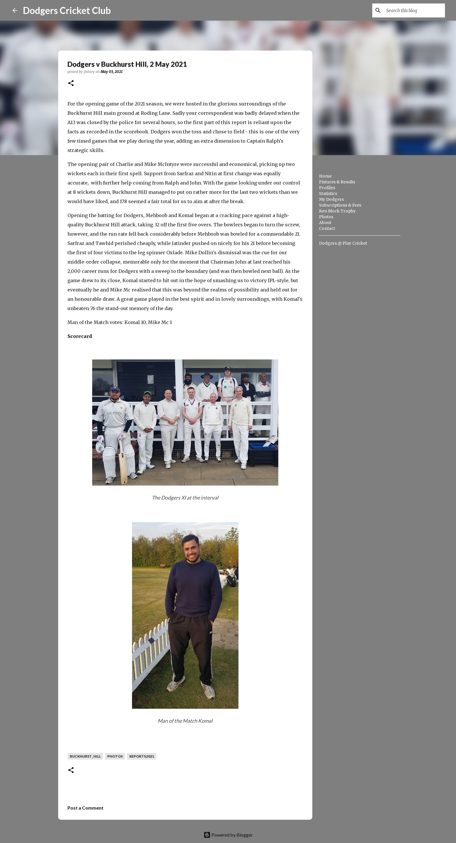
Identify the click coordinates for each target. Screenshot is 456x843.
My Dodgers (331, 199)
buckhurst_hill (85, 756)
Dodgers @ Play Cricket (343, 243)
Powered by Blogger (228, 834)
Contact (327, 228)
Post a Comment (85, 807)
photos (115, 756)
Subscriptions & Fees (340, 205)
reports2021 (141, 756)
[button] (70, 83)
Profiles (327, 187)
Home (325, 176)
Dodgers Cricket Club (67, 10)
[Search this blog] (414, 10)
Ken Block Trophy (337, 211)
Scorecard (79, 336)
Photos (326, 216)
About (325, 222)
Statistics (328, 193)
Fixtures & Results (337, 182)
